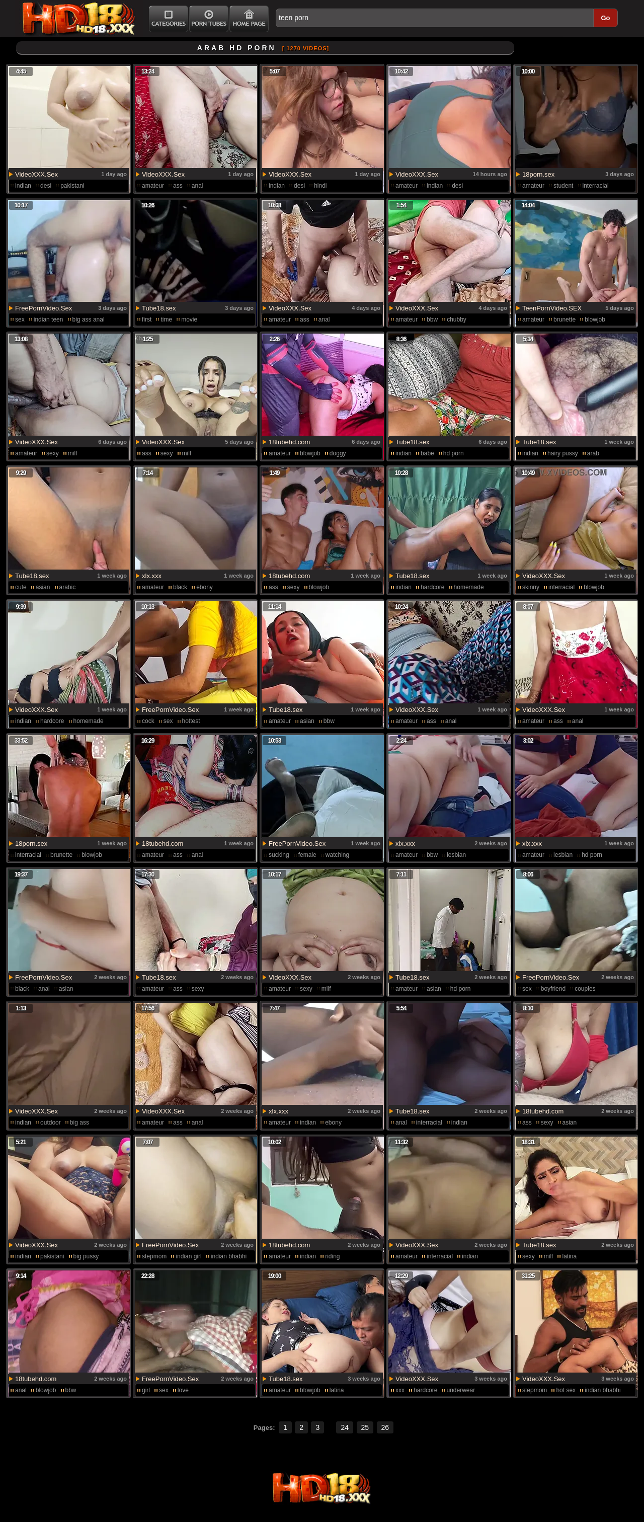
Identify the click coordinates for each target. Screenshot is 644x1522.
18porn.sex (538, 174)
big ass (79, 1122)
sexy (52, 453)
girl (146, 1390)
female (307, 854)
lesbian (456, 854)
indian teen (48, 319)
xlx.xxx (152, 576)
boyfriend (553, 988)
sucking (279, 854)
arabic (67, 587)
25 (365, 1427)
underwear (461, 1390)
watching (337, 854)
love (183, 1390)
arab (593, 453)
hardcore (432, 587)
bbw (432, 319)
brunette (564, 319)
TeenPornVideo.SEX (552, 308)
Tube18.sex (159, 308)
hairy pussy (562, 453)
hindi (320, 185)
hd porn (453, 453)
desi (45, 185)
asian (43, 587)
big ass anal (88, 319)
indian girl (188, 1256)
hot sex (566, 1390)
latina (569, 1256)
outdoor (50, 1122)
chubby (456, 319)
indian (23, 185)
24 (345, 1427)
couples (585, 988)
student (563, 185)
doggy (338, 453)
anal (197, 185)
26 (385, 1427)
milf (72, 453)
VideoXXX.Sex (36, 174)
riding (332, 1256)
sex (20, 319)
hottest (191, 721)
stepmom (154, 1256)
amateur (153, 185)
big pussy (86, 1256)
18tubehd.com (289, 442)
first (146, 319)
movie (189, 319)
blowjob (595, 319)
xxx (400, 1390)
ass (178, 185)
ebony (204, 587)
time (166, 319)
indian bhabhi (229, 1256)
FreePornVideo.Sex (43, 308)
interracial (596, 185)
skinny (530, 587)
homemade (469, 587)
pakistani (72, 185)
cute (21, 587)
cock (148, 721)
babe (427, 453)
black (180, 587)
